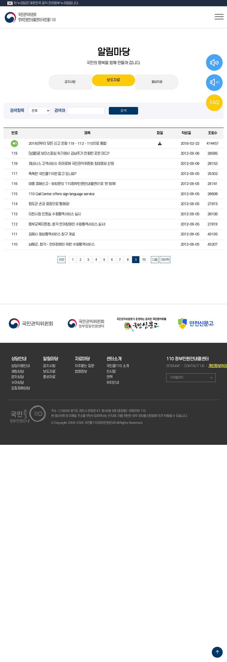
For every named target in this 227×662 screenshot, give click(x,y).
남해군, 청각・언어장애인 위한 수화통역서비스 (62, 244)
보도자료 (113, 82)
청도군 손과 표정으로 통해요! (49, 204)
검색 (123, 111)
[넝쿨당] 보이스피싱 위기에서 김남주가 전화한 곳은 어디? (69, 153)
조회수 (212, 133)
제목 (87, 133)
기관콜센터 (176, 377)
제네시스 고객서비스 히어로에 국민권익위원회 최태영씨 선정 (71, 164)
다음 (155, 260)
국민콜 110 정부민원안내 (30, 17)
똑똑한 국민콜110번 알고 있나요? (53, 174)
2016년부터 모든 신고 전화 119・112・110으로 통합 (67, 144)
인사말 (111, 372)
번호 (14, 133)
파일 (160, 133)
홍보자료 (157, 82)
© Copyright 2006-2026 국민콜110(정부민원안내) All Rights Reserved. (97, 423)
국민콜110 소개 (117, 366)
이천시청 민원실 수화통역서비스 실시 (55, 214)
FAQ (214, 103)
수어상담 (17, 383)
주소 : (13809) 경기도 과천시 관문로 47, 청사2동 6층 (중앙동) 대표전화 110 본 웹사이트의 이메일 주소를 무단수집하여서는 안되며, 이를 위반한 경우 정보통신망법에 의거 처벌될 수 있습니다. (119, 413)
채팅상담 (17, 372)
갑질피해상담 (20, 388)
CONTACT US (194, 366)
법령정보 (81, 372)
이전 (61, 260)
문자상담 (17, 377)
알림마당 (113, 52)
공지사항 (70, 82)
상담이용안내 (20, 366)
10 (144, 260)
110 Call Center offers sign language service (61, 194)
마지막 (165, 260)
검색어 (59, 110)
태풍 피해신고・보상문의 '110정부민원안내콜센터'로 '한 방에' (72, 184)
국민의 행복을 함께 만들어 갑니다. (114, 63)
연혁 (109, 377)
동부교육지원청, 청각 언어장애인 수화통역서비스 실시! (67, 224)
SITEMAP (173, 366)
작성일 (186, 133)
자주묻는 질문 (84, 366)
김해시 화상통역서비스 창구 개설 (52, 234)
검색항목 (17, 110)
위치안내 (112, 383)
